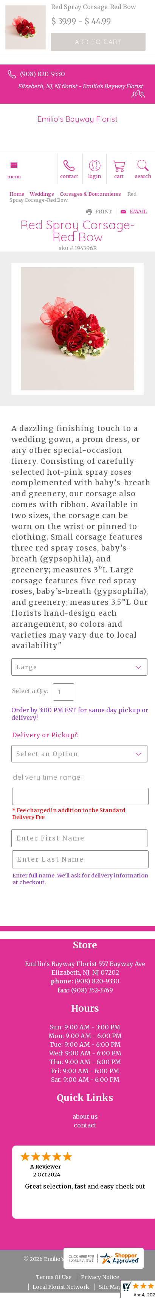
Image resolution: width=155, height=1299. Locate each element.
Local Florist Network (61, 1287)
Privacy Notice (100, 1277)
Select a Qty (29, 691)
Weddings (42, 194)
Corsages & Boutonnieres (90, 194)
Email (133, 212)
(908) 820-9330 (42, 74)
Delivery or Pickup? (44, 735)
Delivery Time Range (47, 777)
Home (16, 194)
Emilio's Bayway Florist (77, 119)
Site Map (110, 1287)
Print (99, 212)
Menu (14, 176)
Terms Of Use (53, 1277)
